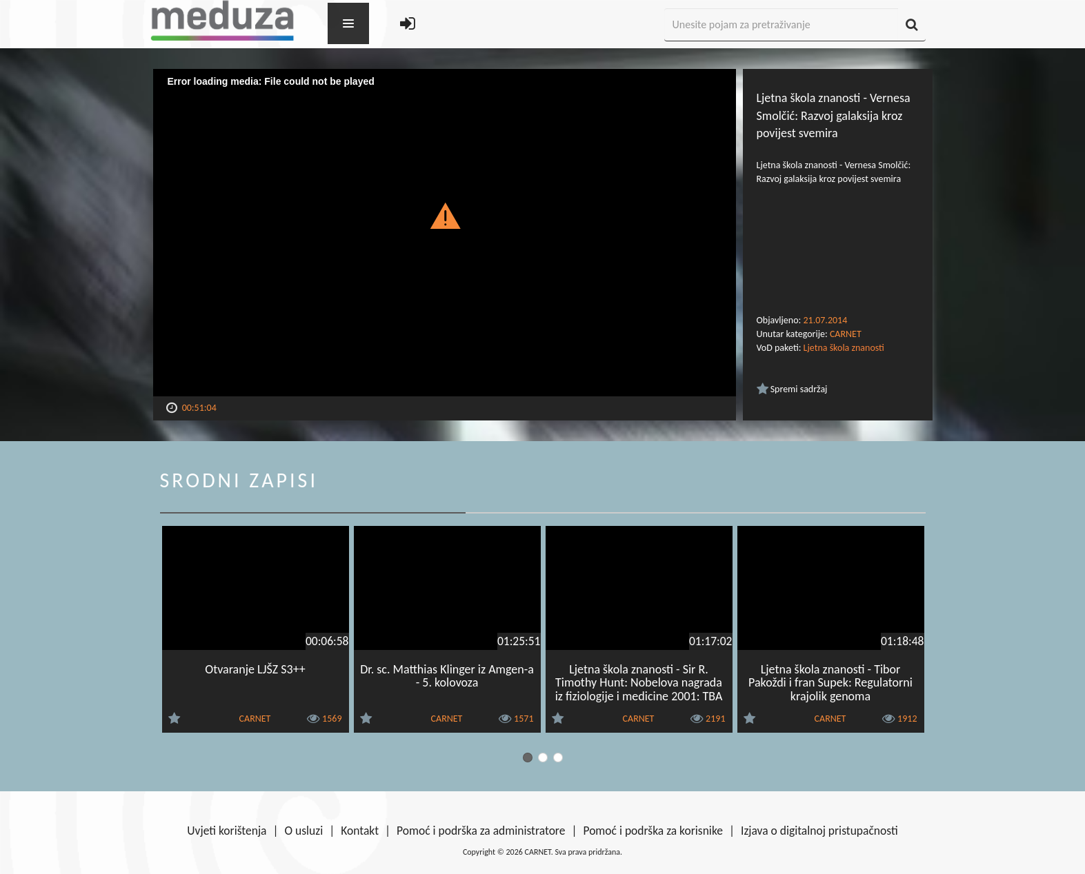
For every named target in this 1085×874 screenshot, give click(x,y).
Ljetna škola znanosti (844, 348)
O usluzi (304, 830)
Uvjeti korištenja (226, 830)
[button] (444, 215)
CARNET (846, 334)
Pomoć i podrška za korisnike (653, 830)
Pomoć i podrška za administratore (481, 830)
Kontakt (360, 830)
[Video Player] (444, 232)
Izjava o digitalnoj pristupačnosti (819, 830)
